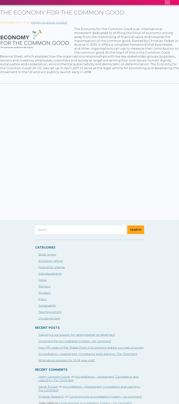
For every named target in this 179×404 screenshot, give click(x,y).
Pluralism (44, 293)
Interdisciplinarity (50, 273)
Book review (47, 254)
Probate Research (51, 396)
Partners (44, 286)
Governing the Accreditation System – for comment (74, 341)
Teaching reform (50, 312)
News (42, 280)
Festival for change (51, 267)
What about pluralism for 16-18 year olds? (66, 360)
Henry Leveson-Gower (49, 22)
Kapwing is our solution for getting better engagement (76, 335)
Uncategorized (49, 318)
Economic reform (50, 261)
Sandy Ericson (48, 386)
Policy (42, 299)
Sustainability (47, 305)
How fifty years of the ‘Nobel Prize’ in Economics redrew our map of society (91, 347)
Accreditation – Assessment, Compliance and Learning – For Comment (87, 354)
